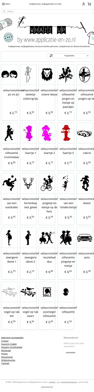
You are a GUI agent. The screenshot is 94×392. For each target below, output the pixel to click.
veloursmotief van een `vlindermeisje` (68, 203)
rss (58, 382)
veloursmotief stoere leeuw (49, 92)
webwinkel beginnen (69, 382)
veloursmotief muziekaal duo (49, 257)
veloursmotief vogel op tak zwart (30, 312)
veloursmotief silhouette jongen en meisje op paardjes (68, 98)
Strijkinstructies (8, 360)
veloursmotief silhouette (68, 310)
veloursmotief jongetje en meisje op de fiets (49, 205)
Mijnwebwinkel (47, 387)
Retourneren (7, 357)
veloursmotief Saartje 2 (49, 151)
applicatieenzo (40, 368)
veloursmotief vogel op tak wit (11, 312)
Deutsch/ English (9, 344)
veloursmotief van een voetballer (11, 203)
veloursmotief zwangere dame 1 (11, 257)
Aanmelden (70, 352)
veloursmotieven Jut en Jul (13, 92)
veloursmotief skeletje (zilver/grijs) (30, 94)
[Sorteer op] (69, 56)
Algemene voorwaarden (12, 337)
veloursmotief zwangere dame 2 (30, 257)
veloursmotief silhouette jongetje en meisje (68, 259)
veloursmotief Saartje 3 (68, 151)
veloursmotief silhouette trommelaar (11, 153)
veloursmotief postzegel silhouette (49, 312)
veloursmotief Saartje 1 (30, 151)
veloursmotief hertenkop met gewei (30, 203)
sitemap (52, 382)
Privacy (4, 353)
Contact (5, 341)
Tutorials (5, 363)
